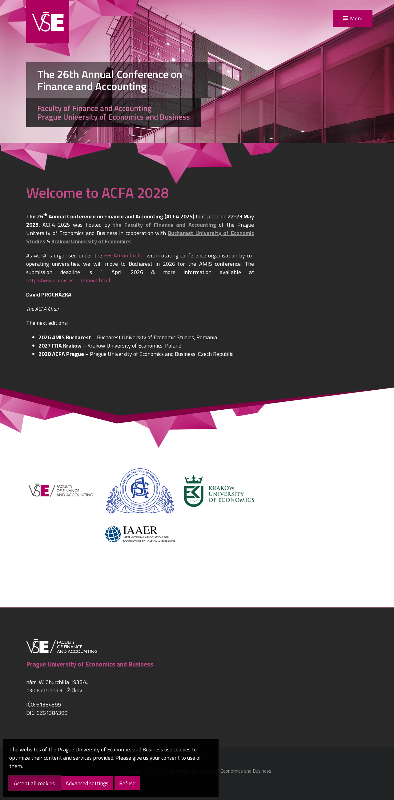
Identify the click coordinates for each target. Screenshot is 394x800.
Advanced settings (87, 783)
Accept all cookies (34, 783)
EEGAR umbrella (123, 255)
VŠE (47, 21)
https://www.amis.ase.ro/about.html (68, 280)
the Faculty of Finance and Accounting (164, 225)
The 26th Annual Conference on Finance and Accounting (109, 80)
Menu (357, 18)
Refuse (127, 783)
